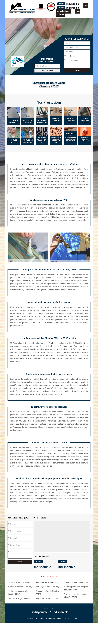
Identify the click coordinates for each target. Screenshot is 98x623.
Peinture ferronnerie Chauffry (20, 586)
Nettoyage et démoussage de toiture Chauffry (76, 588)
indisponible (72, 3)
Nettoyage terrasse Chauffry (47, 586)
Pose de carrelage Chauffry (19, 598)
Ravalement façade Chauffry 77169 (47, 592)
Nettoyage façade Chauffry (47, 598)
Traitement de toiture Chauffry (76, 582)
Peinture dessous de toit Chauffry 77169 (18, 592)
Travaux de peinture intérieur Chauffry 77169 (76, 595)
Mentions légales (67, 618)
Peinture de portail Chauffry (19, 582)
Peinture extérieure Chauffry (47, 582)
